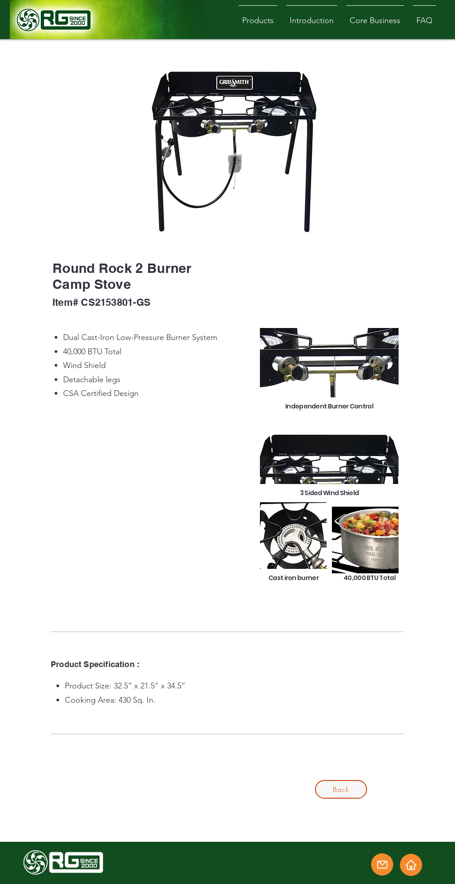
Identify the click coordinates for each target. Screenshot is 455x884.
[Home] (411, 865)
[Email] (382, 864)
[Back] (341, 789)
